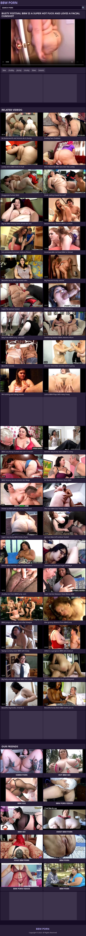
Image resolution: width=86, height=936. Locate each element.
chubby (11, 70)
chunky (26, 70)
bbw (4, 70)
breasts (41, 70)
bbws (34, 70)
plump (19, 70)
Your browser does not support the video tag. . (43, 43)
